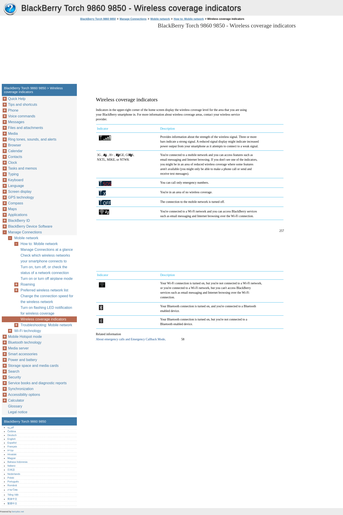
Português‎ (13, 481)
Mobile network (160, 19)
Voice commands (21, 116)
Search (13, 371)
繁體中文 (12, 503)
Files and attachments (25, 128)
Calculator (16, 400)
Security (14, 377)
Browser (14, 145)
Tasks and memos (22, 168)
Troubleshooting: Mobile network (46, 325)
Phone (13, 110)
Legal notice (17, 412)
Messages (16, 122)
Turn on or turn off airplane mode (47, 278)
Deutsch (12, 435)
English (11, 439)
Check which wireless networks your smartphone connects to (45, 258)
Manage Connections (133, 19)
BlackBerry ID (19, 220)
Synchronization (21, 389)
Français (12, 446)
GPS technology (21, 197)
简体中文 (12, 499)
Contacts (15, 157)
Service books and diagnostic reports (37, 383)
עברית (10, 450)
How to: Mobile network (189, 19)
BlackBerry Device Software (30, 226)
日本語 (11, 469)
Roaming (28, 284)
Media (13, 133)
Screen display (20, 191)
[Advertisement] (116, 53)
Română (12, 485)
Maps (12, 209)
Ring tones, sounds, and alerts (32, 139)
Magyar (11, 458)
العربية (10, 427)
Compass (15, 203)
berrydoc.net (18, 511)
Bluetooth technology (24, 342)
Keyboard (15, 180)
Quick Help (16, 99)
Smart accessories (23, 354)
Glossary (15, 406)
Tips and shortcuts (22, 104)
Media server (18, 348)
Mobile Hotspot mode (25, 336)
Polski (10, 477)
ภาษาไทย (12, 489)
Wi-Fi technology (27, 331)
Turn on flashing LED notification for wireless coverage (46, 310)
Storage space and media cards (33, 366)
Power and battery (22, 360)
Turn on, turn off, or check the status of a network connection (45, 270)
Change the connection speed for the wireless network (47, 299)
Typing (13, 174)
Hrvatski (11, 454)
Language (16, 186)
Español (11, 442)
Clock (12, 162)
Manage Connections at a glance (47, 249)
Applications (17, 215)
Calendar (15, 151)
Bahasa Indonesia (17, 462)
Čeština (11, 431)
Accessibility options (24, 395)
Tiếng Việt (12, 494)
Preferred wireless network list (44, 290)
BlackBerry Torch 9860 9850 (10, 9)
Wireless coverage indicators (43, 319)
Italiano (11, 465)
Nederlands (13, 474)
